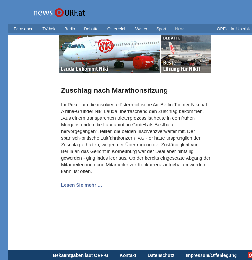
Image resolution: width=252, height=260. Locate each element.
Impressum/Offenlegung (211, 255)
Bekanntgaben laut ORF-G (80, 255)
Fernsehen (23, 28)
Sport (161, 28)
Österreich (116, 28)
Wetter (141, 28)
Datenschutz (161, 255)
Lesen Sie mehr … (81, 185)
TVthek (48, 28)
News (180, 28)
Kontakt (128, 255)
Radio (69, 28)
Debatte (91, 28)
